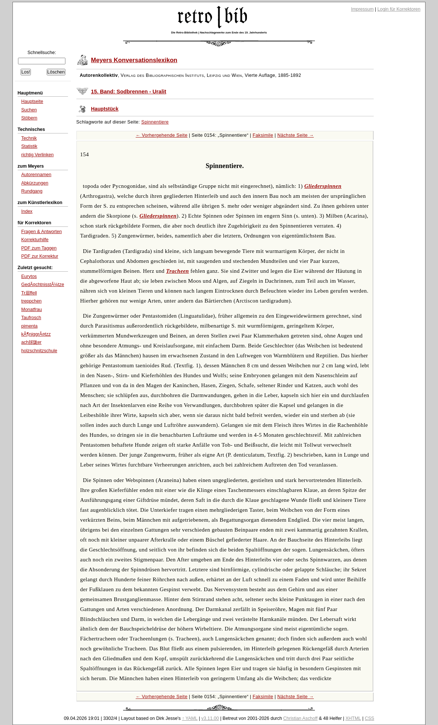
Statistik (29, 146)
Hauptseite (32, 101)
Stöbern (29, 118)
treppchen (31, 301)
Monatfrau (31, 309)
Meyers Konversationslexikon (134, 60)
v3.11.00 (210, 718)
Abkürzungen (35, 183)
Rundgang (32, 191)
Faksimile (262, 135)
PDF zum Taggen (39, 248)
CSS (369, 718)
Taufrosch (31, 317)
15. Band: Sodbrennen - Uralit (128, 91)
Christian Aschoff (300, 718)
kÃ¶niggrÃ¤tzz (36, 334)
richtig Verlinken (37, 154)
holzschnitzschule (39, 350)
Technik (29, 138)
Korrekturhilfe (35, 239)
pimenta (29, 326)
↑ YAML (190, 718)
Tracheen (177, 271)
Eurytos (29, 276)
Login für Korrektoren (398, 9)
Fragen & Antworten (41, 231)
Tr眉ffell (29, 293)
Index (27, 211)
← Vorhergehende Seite (161, 135)
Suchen (29, 110)
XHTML (353, 718)
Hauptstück (105, 109)
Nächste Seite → (295, 135)
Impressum (362, 9)
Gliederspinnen (322, 186)
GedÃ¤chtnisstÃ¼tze (42, 284)
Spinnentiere (155, 122)
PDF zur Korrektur (39, 256)
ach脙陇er (31, 342)
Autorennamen (36, 174)
